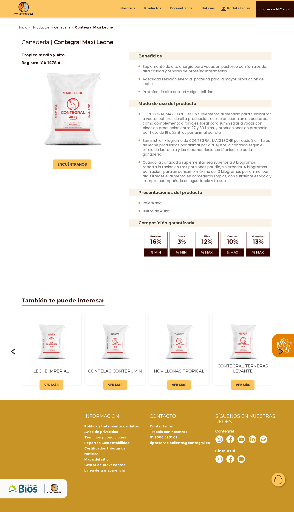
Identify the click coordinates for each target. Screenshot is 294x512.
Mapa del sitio (96, 459)
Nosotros (127, 8)
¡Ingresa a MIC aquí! (275, 8)
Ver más (51, 384)
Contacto (278, 479)
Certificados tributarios (104, 448)
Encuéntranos (181, 8)
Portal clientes (238, 8)
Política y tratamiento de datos (111, 426)
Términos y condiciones (105, 437)
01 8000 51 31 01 (163, 437)
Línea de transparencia (104, 470)
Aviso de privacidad (101, 432)
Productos (152, 8)
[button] (13, 351)
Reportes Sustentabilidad (107, 443)
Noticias (208, 8)
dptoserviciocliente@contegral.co (180, 443)
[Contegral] (24, 8)
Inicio (23, 27)
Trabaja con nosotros (168, 432)
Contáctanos (161, 426)
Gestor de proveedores (104, 465)
